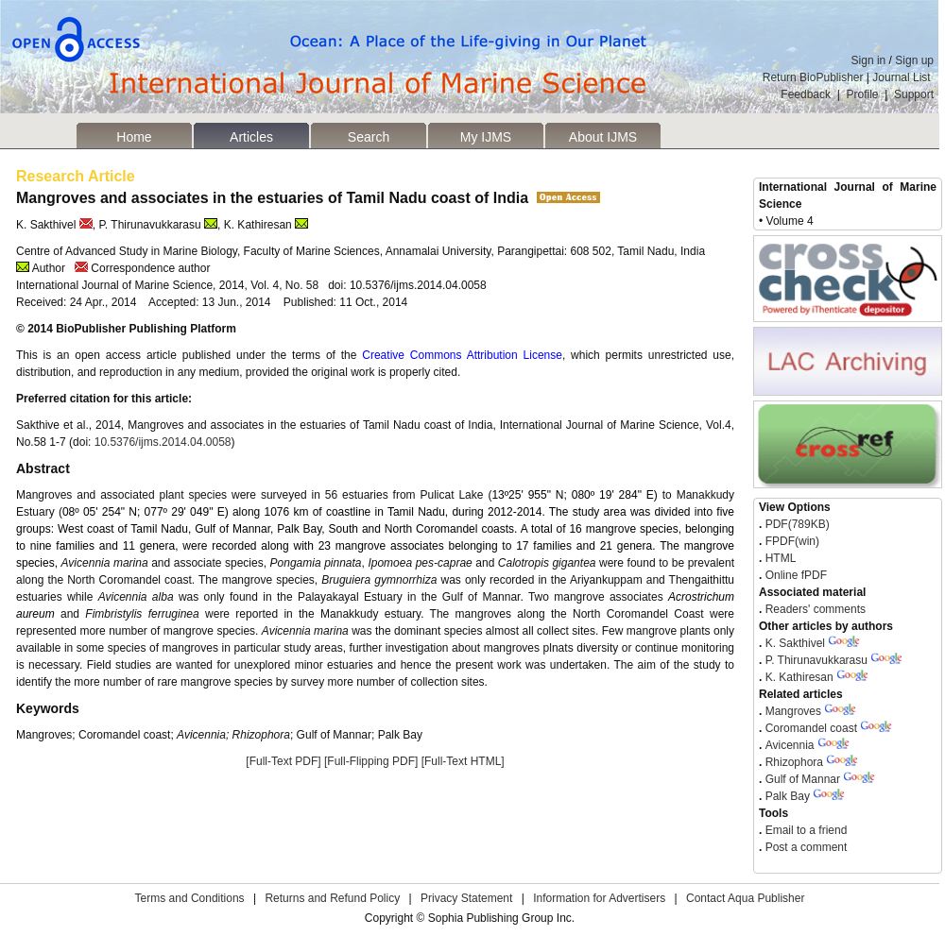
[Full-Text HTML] (463, 761)
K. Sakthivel (795, 643)
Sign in (868, 60)
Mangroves (793, 711)
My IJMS (485, 137)
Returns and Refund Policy (332, 898)
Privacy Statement (466, 898)
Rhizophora (796, 762)
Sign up (914, 60)
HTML (779, 558)
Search (368, 137)
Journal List (903, 77)
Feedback (806, 94)
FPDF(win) (790, 541)
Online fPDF (794, 575)
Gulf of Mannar (802, 779)
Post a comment (804, 847)
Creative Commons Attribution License (462, 355)
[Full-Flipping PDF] (371, 761)
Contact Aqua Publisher (745, 898)
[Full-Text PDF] (283, 761)
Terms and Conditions (190, 898)
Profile (863, 94)
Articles (251, 137)
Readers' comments (814, 609)
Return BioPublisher (813, 77)
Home (133, 137)
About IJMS (603, 137)
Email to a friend (804, 830)
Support (914, 94)
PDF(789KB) (797, 524)
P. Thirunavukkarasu (816, 660)
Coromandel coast (811, 728)
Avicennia (790, 745)
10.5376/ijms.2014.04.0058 (163, 442)
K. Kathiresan (799, 677)
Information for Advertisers (599, 898)
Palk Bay (787, 796)
